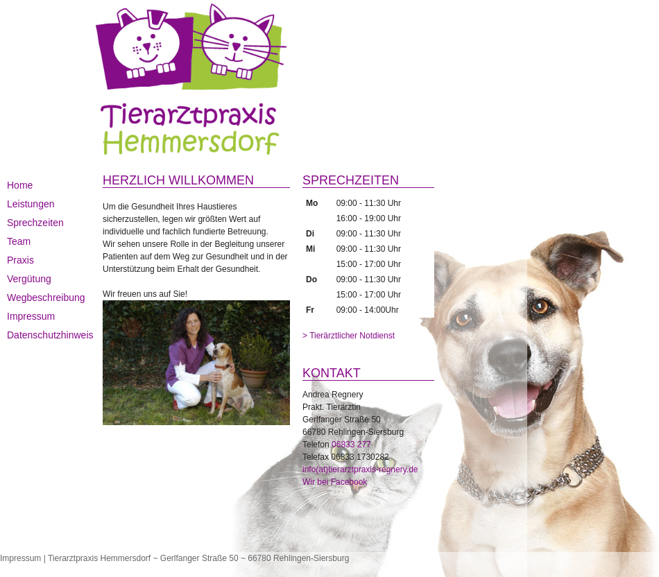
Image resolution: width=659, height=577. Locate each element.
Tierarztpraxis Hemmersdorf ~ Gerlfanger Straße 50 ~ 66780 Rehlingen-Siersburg (198, 558)
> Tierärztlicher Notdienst (348, 336)
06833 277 (351, 444)
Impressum (20, 558)
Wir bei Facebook (334, 482)
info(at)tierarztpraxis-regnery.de (360, 469)
